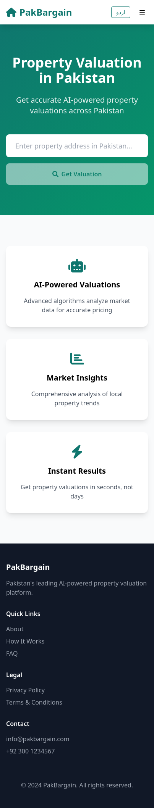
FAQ (12, 653)
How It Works (25, 641)
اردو (120, 12)
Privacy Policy (25, 690)
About (14, 629)
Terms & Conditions (34, 702)
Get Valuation (77, 174)
